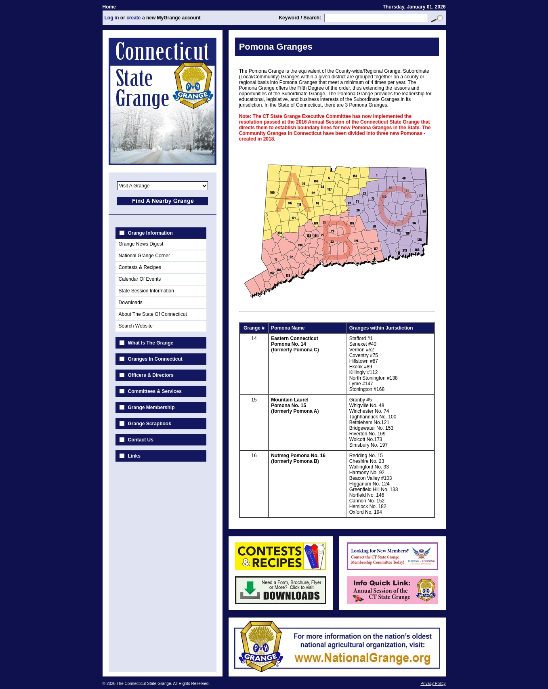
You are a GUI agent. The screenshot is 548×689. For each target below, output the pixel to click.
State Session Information (146, 291)
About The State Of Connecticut (153, 314)
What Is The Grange (151, 343)
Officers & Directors (151, 375)
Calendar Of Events (140, 279)
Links (134, 456)
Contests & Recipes (140, 267)
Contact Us (140, 440)
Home (109, 7)
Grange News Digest (141, 244)
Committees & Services (155, 391)
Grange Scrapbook (149, 423)
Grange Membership (151, 407)
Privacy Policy (432, 683)
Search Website (136, 326)
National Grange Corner (144, 255)
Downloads (131, 302)
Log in (112, 18)
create (133, 18)
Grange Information (150, 233)
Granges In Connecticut (155, 359)
